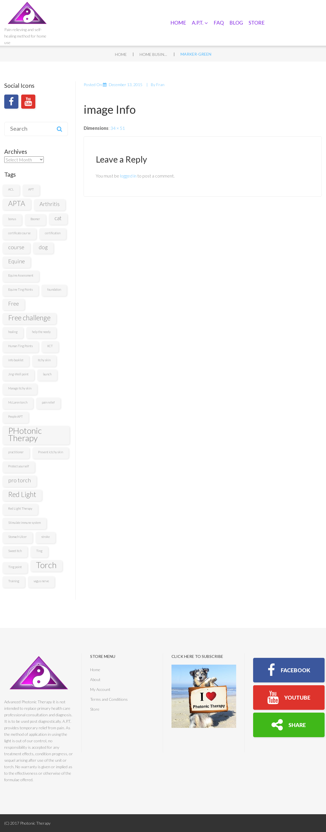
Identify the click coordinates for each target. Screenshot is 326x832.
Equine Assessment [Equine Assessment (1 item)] (20, 275)
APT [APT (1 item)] (31, 189)
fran (160, 84)
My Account (100, 689)
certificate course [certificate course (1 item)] (19, 233)
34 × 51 (117, 128)
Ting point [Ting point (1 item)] (15, 567)
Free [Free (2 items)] (13, 303)
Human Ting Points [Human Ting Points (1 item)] (20, 346)
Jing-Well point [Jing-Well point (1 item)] (18, 374)
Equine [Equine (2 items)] (16, 261)
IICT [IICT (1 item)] (50, 346)
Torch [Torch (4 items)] (46, 565)
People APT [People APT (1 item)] (15, 416)
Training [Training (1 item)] (13, 581)
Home (178, 22)
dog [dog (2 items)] (43, 247)
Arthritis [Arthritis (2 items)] (50, 204)
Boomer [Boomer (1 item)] (35, 219)
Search (59, 129)
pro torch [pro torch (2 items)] (19, 480)
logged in (128, 175)
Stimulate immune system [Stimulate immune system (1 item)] (24, 522)
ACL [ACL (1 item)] (11, 189)
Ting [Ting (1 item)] (39, 551)
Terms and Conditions (109, 699)
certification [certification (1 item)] (52, 233)
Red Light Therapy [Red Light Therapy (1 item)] (20, 508)
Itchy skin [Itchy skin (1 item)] (44, 360)
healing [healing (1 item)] (13, 332)
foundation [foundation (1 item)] (54, 289)
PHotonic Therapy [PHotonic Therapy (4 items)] (25, 434)
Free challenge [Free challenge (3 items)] (29, 318)
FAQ (219, 22)
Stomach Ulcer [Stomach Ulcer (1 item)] (17, 536)
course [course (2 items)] (16, 247)
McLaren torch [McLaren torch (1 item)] (17, 402)
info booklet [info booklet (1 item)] (15, 360)
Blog (236, 22)
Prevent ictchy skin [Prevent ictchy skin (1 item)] (50, 452)
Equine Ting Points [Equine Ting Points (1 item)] (20, 289)
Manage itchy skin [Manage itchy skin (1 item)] (19, 388)
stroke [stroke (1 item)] (45, 536)
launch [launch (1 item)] (47, 374)
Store (257, 22)
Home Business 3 (154, 54)
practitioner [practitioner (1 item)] (16, 452)
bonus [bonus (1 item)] (12, 219)
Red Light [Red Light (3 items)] (22, 494)
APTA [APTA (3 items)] (16, 203)
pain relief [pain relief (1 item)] (48, 402)
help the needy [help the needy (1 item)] (41, 332)
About (95, 679)
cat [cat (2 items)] (58, 218)
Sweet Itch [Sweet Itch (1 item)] (15, 551)
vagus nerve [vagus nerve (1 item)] (41, 581)
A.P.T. (200, 22)
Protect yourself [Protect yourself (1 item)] (18, 466)
